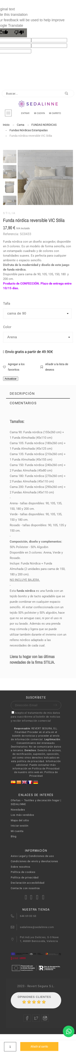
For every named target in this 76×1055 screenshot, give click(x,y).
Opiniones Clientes (34, 996)
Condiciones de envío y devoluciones (34, 861)
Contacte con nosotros (25, 888)
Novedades (18, 809)
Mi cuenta (17, 831)
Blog (13, 836)
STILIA (9, 213)
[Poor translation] (19, 32)
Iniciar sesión (19, 825)
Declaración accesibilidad (27, 882)
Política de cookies (23, 872)
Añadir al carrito (39, 1046)
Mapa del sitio (20, 820)
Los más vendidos (22, 814)
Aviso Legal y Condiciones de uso (32, 856)
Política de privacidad (25, 877)
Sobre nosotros (20, 866)
